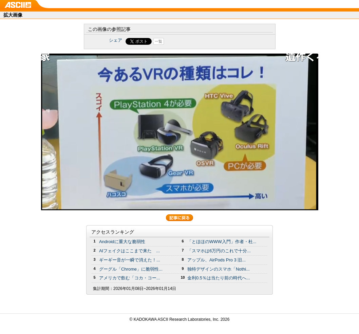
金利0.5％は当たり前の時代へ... (218, 277)
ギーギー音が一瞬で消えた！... (129, 259)
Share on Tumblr (204, 41)
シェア (115, 40)
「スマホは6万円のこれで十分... (219, 250)
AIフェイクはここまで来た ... (129, 250)
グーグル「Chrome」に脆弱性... (131, 269)
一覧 (158, 41)
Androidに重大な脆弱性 (122, 241)
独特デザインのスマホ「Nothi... (218, 269)
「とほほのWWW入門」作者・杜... (221, 241)
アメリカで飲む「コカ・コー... (129, 277)
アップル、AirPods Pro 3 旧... (216, 259)
